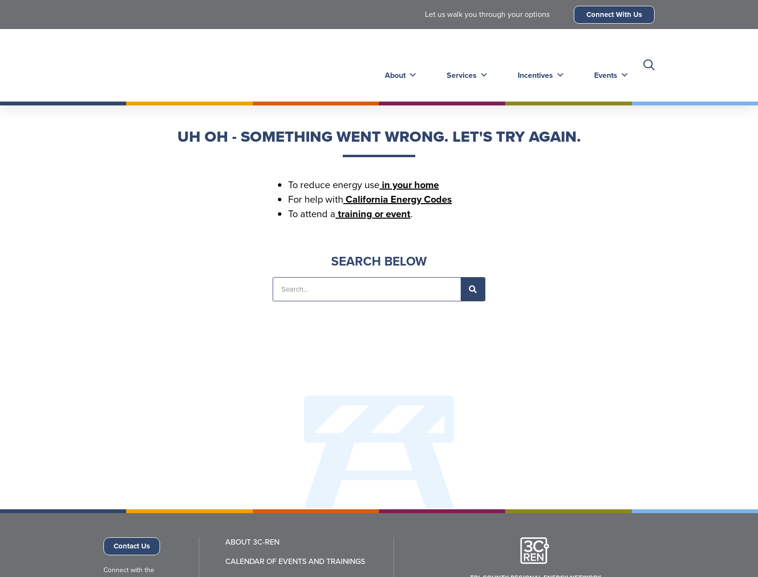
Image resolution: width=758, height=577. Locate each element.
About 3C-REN (252, 542)
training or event (372, 214)
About (399, 65)
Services (465, 65)
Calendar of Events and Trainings (295, 561)
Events (606, 65)
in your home (409, 185)
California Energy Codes (397, 199)
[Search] (473, 289)
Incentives (537, 65)
